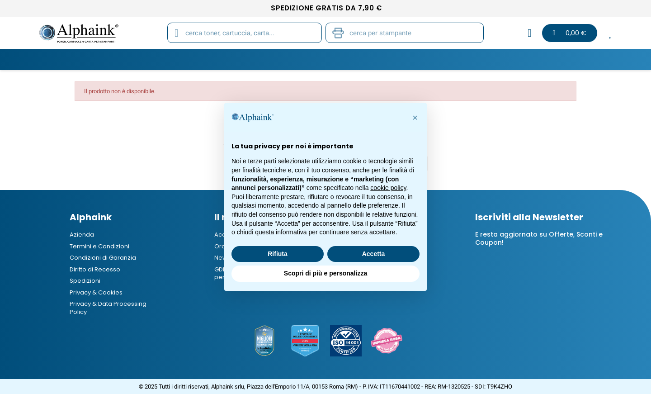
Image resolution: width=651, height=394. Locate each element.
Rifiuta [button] (278, 253)
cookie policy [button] (388, 187)
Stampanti (322, 59)
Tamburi (231, 59)
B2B (484, 59)
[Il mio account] (529, 33)
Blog (517, 59)
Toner (135, 59)
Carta (275, 59)
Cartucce (181, 59)
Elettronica (439, 59)
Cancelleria (379, 59)
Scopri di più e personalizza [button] (325, 273)
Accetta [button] (373, 253)
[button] (415, 117)
